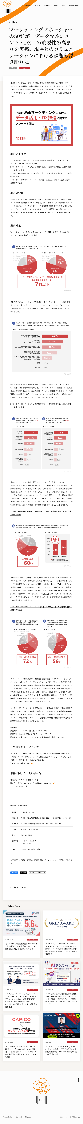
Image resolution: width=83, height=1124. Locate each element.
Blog (63, 5)
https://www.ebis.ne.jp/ (20, 763)
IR (69, 5)
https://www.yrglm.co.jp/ (30, 849)
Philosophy (26, 5)
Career (76, 5)
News (56, 5)
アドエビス (25, 68)
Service (37, 5)
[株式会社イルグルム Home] (8, 10)
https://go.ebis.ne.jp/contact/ (40, 783)
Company (46, 5)
